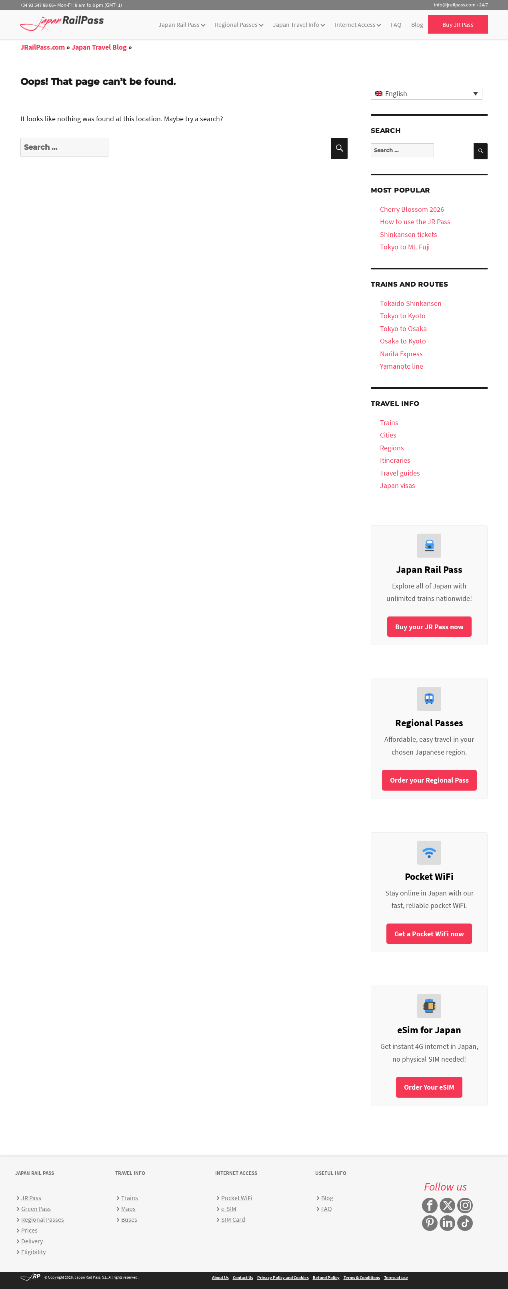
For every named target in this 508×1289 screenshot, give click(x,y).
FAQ (396, 24)
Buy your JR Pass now (429, 626)
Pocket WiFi (236, 1198)
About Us (220, 1277)
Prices (29, 1230)
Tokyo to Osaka (403, 328)
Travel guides (400, 473)
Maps (128, 1209)
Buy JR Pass (458, 24)
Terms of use (396, 1277)
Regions (392, 447)
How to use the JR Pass (415, 221)
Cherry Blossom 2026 (412, 209)
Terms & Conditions (362, 1277)
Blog (417, 24)
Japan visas (397, 485)
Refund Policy (326, 1277)
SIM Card (233, 1219)
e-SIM (228, 1209)
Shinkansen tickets (408, 234)
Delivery (32, 1241)
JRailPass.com (42, 47)
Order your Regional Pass (429, 780)
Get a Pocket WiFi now (429, 933)
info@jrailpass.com (455, 4)
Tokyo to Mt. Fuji (405, 246)
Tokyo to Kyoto (403, 315)
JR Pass (31, 1198)
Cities (388, 435)
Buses (129, 1219)
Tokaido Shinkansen (411, 303)
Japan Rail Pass (179, 24)
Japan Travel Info (296, 24)
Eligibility (33, 1252)
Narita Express (401, 353)
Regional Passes (236, 24)
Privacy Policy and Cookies (283, 1277)
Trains (389, 422)
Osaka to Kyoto (403, 340)
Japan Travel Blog (99, 47)
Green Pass (36, 1209)
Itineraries (395, 460)
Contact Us (243, 1277)
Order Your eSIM (429, 1087)
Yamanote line (401, 366)
